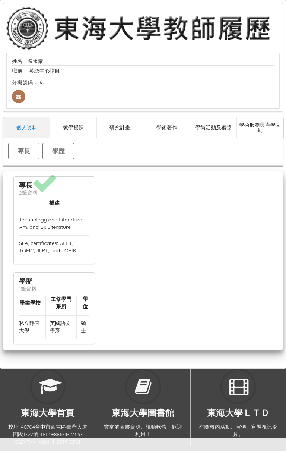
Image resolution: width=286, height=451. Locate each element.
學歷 (58, 151)
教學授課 (73, 127)
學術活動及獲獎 (213, 127)
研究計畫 (119, 127)
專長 (24, 151)
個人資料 (26, 127)
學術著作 (166, 127)
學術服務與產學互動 (260, 127)
